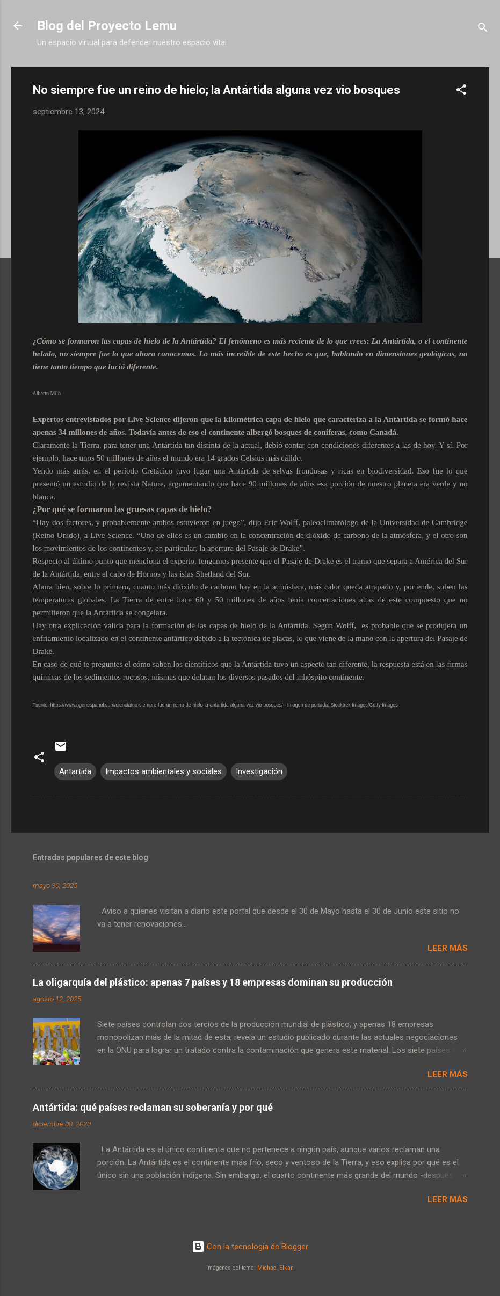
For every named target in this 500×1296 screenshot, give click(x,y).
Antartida (75, 771)
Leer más (447, 948)
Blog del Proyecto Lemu (107, 25)
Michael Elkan (275, 1267)
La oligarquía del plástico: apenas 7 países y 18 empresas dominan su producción (213, 982)
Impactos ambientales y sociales (163, 771)
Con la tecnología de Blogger (250, 1246)
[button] (461, 91)
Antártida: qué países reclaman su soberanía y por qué (153, 1107)
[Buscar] (482, 29)
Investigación (259, 771)
